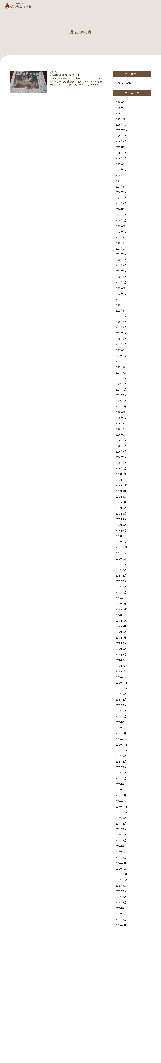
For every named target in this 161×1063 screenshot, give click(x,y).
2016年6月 (121, 710)
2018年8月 (121, 564)
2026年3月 (121, 102)
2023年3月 (121, 271)
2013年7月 (121, 896)
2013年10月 (122, 880)
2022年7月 (121, 316)
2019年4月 (121, 519)
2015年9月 (121, 756)
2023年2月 (121, 276)
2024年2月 (121, 214)
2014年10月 (122, 812)
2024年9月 (121, 181)
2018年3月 (121, 592)
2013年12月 (122, 868)
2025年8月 (121, 141)
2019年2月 (121, 530)
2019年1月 (121, 536)
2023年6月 (121, 254)
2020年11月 (122, 417)
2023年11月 (122, 231)
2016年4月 (121, 716)
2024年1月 (121, 220)
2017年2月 (121, 665)
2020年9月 (121, 423)
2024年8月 (121, 186)
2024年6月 (121, 192)
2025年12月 (122, 119)
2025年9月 (121, 135)
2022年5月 (121, 327)
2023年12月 (122, 226)
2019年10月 (121, 485)
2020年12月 (122, 412)
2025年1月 (121, 164)
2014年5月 (121, 840)
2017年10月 (121, 620)
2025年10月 (122, 130)
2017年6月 (121, 643)
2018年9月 (121, 558)
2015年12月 (122, 739)
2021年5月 (121, 384)
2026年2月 (121, 107)
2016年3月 (121, 722)
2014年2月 (121, 857)
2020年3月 (121, 457)
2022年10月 (122, 299)
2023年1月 (121, 282)
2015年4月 (121, 784)
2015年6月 (121, 772)
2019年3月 (121, 524)
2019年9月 (121, 491)
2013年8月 (121, 891)
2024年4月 (121, 203)
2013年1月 (121, 925)
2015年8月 (121, 761)
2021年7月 (121, 372)
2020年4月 (121, 451)
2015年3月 (121, 789)
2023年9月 (121, 237)
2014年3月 (121, 851)
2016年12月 (122, 677)
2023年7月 (121, 248)
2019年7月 (121, 502)
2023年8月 (121, 243)
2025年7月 (121, 147)
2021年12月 (122, 355)
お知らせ (121, 83)
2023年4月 (121, 265)
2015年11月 (121, 744)
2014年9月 (121, 818)
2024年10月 (122, 175)
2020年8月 (121, 429)
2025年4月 (121, 152)
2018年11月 (121, 547)
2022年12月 (122, 288)
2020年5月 (121, 446)
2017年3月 (121, 660)
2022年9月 (121, 305)
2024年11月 (122, 169)
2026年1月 (121, 113)
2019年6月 (121, 508)
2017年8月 (121, 632)
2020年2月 (121, 462)
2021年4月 (121, 389)
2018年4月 (121, 586)
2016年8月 (121, 699)
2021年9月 (121, 367)
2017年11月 (121, 615)
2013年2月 (121, 919)
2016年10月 (122, 688)
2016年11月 (121, 682)
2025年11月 (122, 124)
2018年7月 (121, 570)
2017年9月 (121, 626)
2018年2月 (121, 598)
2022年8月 (121, 310)
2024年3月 (121, 209)
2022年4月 (121, 333)
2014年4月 (121, 846)
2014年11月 (121, 806)
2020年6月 (121, 440)
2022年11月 (122, 293)
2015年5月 (121, 778)
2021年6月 (121, 378)
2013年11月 (121, 874)
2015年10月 (122, 750)
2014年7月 (121, 829)
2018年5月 (121, 581)
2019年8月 (121, 496)
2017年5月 (121, 648)
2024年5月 (121, 198)
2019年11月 (121, 479)
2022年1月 (121, 350)
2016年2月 (121, 727)
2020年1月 (121, 468)
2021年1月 (121, 406)
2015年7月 (121, 767)
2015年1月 (121, 795)
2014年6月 (121, 834)
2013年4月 (121, 908)
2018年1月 (121, 603)
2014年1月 (121, 863)
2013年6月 (121, 902)
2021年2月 (121, 400)
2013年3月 (121, 913)
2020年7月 (121, 434)
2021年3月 (121, 395)
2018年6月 (121, 575)
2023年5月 (121, 260)
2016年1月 (121, 733)
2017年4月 (121, 654)
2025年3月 (121, 158)
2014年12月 (122, 801)
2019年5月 (121, 513)
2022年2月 (121, 344)
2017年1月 (121, 671)
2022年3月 (121, 338)
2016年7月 (121, 705)
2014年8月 (121, 823)
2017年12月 (121, 609)
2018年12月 (122, 541)
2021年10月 (122, 361)
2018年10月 (122, 553)
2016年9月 (121, 694)
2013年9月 (121, 885)
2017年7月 (121, 637)
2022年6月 (121, 322)
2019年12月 (121, 474)
